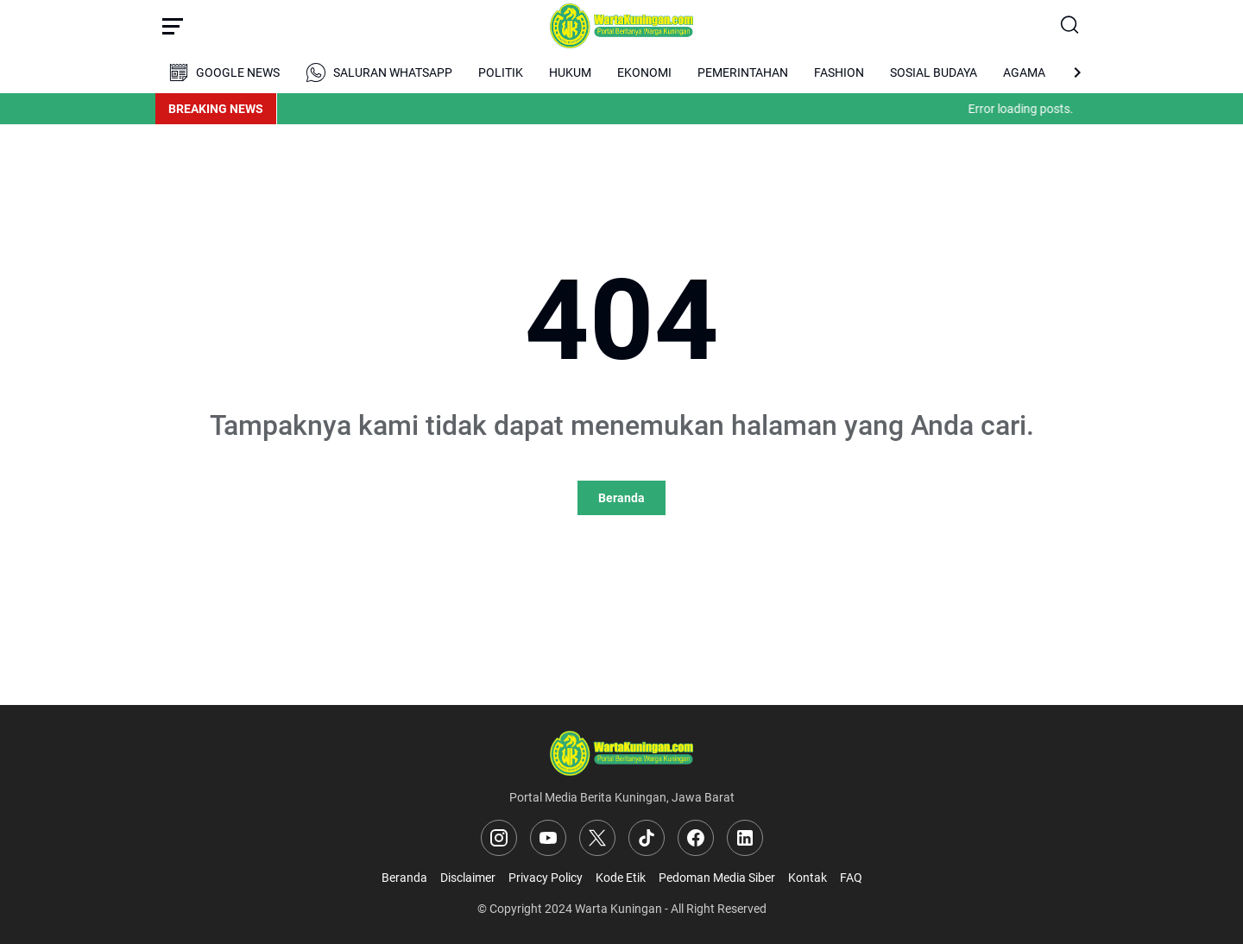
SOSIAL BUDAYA (933, 72)
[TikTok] (646, 838)
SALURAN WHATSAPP (379, 72)
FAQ (851, 877)
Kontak (807, 877)
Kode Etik (621, 877)
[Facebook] (696, 838)
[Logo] (622, 753)
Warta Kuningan (618, 909)
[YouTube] (548, 838)
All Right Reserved (719, 909)
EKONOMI (644, 72)
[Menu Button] (172, 26)
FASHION (839, 72)
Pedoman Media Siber (717, 877)
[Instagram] (499, 838)
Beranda (621, 498)
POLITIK (500, 72)
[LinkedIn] (745, 838)
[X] (597, 838)
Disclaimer (467, 877)
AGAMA (1024, 72)
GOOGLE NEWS (224, 72)
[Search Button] (1070, 26)
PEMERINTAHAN (742, 72)
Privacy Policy (545, 877)
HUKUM (570, 72)
